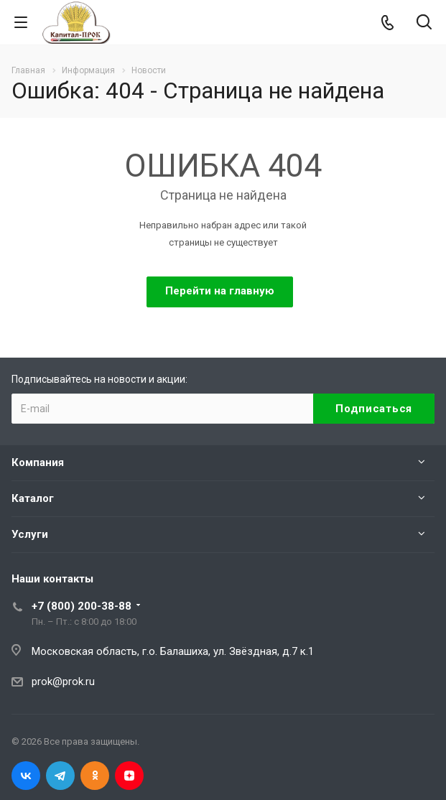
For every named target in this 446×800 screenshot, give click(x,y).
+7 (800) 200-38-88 (81, 606)
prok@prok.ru (63, 681)
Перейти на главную (219, 290)
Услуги (29, 534)
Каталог (32, 498)
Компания (37, 462)
